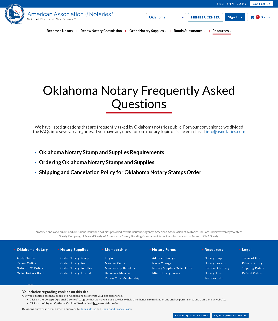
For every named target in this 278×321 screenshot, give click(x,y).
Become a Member (118, 273)
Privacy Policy (252, 263)
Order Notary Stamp (74, 258)
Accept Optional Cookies (191, 315)
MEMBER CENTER (205, 17)
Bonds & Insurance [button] (189, 31)
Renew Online (26, 263)
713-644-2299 (232, 3)
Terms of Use (88, 308)
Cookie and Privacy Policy (116, 308)
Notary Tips (213, 273)
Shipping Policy (253, 268)
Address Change (163, 258)
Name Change (162, 263)
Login (109, 258)
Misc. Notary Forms (166, 273)
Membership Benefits (120, 268)
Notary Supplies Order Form (172, 268)
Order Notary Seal (73, 263)
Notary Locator (216, 263)
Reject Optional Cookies (230, 315)
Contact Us (261, 3)
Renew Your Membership (122, 278)
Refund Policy (252, 273)
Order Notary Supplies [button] (147, 31)
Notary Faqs (213, 258)
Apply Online (26, 258)
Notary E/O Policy (30, 268)
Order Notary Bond (30, 273)
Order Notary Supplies (76, 268)
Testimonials (214, 278)
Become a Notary (60, 31)
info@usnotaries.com (225, 131)
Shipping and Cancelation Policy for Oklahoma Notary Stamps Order (120, 172)
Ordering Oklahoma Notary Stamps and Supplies (96, 162)
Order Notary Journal (75, 273)
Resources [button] (222, 31)
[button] (235, 17)
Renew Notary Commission (101, 31)
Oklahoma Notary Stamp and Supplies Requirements (101, 152)
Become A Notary (217, 268)
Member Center (116, 263)
